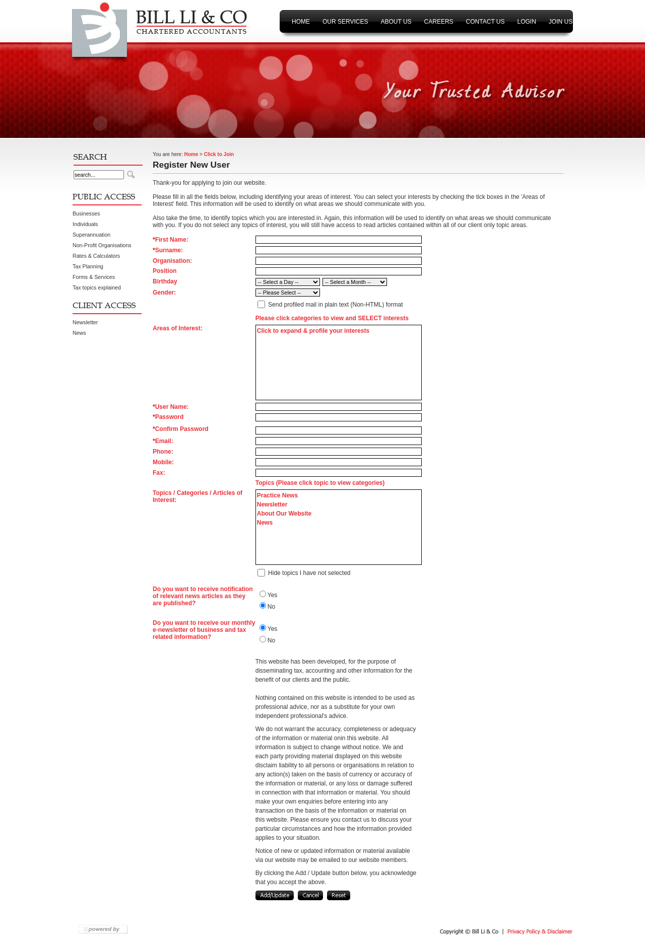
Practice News (277, 495)
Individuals (85, 224)
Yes (273, 595)
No (271, 606)
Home (191, 154)
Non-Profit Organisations (102, 245)
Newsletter (85, 322)
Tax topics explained (97, 287)
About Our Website (284, 513)
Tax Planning (88, 266)
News (79, 333)
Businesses (86, 213)
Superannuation (91, 235)
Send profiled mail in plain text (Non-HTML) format (335, 304)
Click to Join (219, 154)
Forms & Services (94, 277)
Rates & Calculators (96, 256)
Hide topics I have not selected (309, 572)
